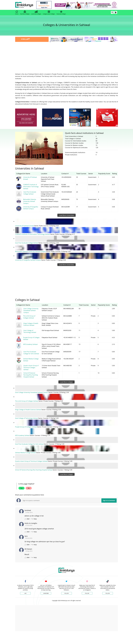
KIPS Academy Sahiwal (22, 435)
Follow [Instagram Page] (87, 592)
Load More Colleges (66, 382)
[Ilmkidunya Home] (24, 5)
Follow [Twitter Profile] (66, 592)
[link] (44, 5)
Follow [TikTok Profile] (108, 592)
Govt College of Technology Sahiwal (26, 418)
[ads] (26, 118)
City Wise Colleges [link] (25, 13)
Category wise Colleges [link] (49, 13)
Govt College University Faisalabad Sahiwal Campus (32, 392)
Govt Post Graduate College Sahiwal (27, 243)
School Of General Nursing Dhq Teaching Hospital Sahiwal (34, 469)
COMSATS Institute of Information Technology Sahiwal (32, 234)
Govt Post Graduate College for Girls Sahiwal (29, 443)
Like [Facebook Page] (25, 592)
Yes (21, 487)
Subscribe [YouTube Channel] (46, 592)
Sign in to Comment (109, 500)
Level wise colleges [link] (36, 13)
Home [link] (16, 13)
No (29, 487)
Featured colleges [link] (61, 13)
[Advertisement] (66, 55)
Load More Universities (66, 215)
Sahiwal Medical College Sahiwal (25, 452)
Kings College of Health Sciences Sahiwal (28, 409)
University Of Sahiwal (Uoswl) (24, 226)
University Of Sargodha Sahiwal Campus (28, 260)
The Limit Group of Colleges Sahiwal (27, 401)
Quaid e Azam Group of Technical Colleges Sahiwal (31, 460)
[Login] (115, 12)
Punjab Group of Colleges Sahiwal (26, 426)
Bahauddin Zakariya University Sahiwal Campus (30, 251)
